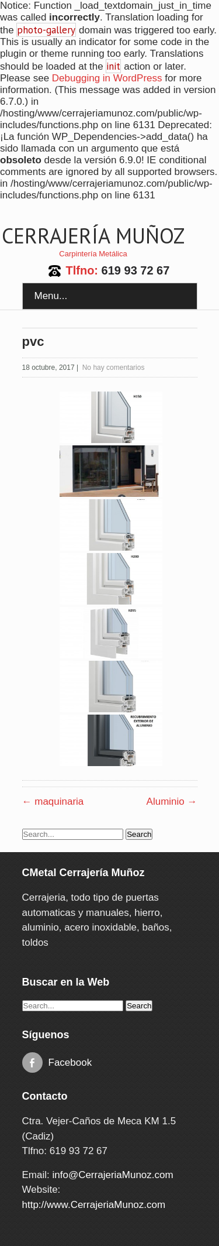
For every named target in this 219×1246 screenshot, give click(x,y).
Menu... (51, 295)
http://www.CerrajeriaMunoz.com (94, 1204)
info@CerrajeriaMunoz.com (112, 1174)
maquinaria (53, 801)
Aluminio (172, 801)
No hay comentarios (113, 367)
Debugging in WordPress (107, 78)
